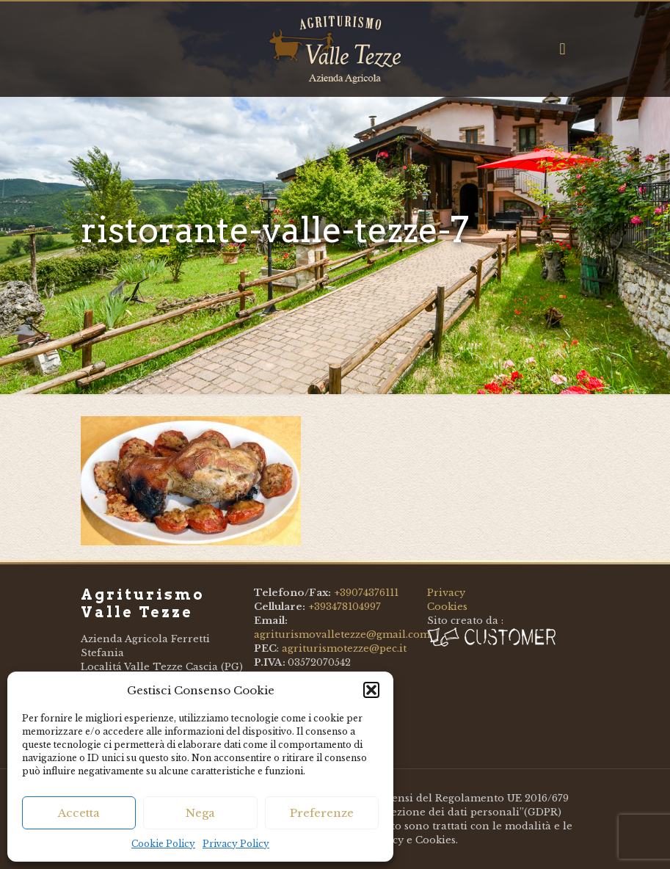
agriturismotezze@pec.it (344, 648)
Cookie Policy (163, 843)
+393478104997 (344, 606)
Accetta (79, 813)
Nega (200, 813)
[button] (371, 690)
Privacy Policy (236, 843)
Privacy (446, 592)
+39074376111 (366, 592)
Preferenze (322, 813)
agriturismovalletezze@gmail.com (342, 634)
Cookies (447, 606)
